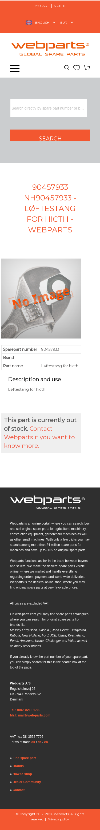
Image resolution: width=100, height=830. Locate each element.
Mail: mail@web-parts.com (30, 715)
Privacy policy (58, 819)
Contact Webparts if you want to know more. (39, 437)
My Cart (41, 6)
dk (33, 742)
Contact (19, 790)
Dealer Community (27, 782)
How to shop (22, 774)
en (46, 742)
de (40, 742)
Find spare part (24, 758)
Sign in (60, 6)
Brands (18, 766)
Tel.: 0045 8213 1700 (25, 710)
